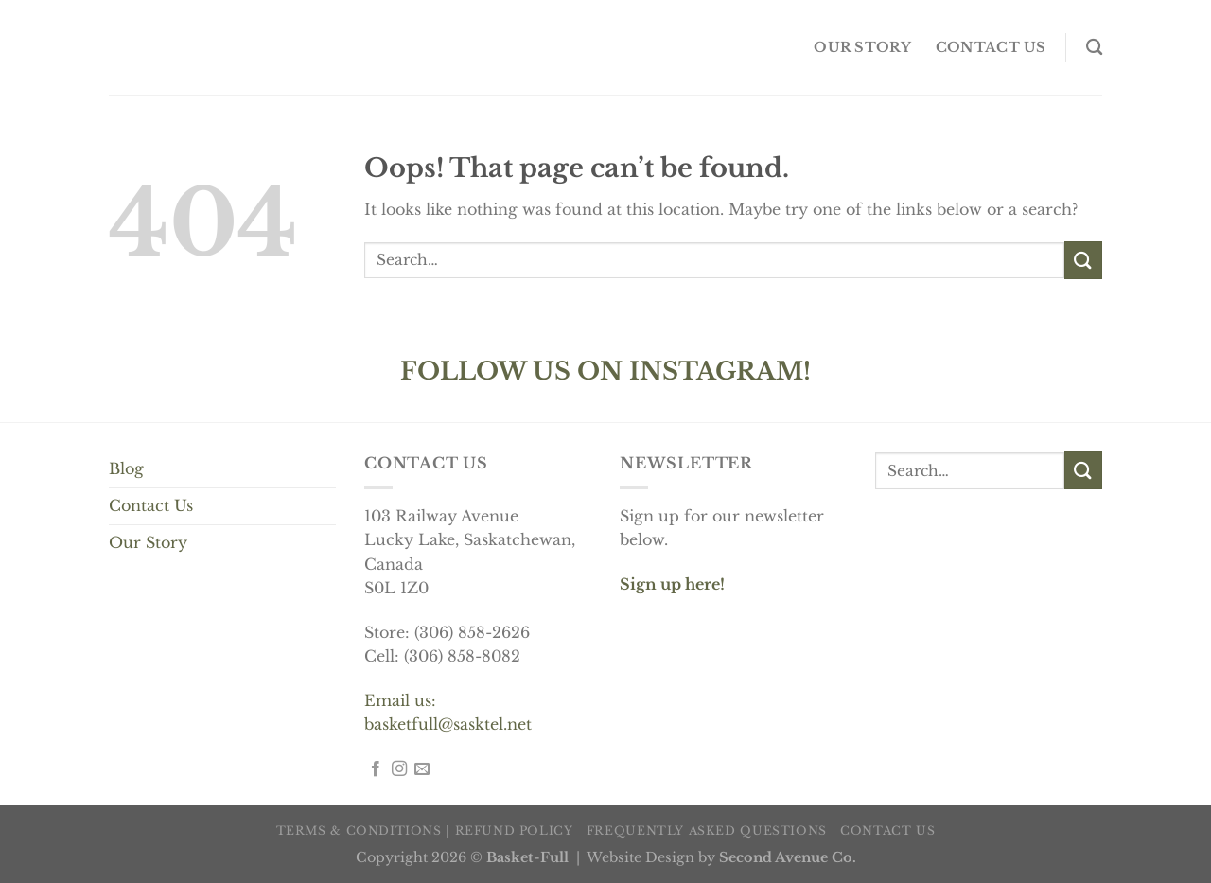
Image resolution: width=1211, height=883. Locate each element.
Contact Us (151, 505)
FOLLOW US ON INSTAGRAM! (605, 371)
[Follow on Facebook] (375, 769)
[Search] (1094, 47)
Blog (126, 468)
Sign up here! (672, 583)
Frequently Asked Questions (707, 830)
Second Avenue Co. (787, 857)
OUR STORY (862, 47)
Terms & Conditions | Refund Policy (424, 830)
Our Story (148, 542)
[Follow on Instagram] (399, 769)
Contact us (991, 47)
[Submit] (1083, 259)
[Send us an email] (422, 769)
